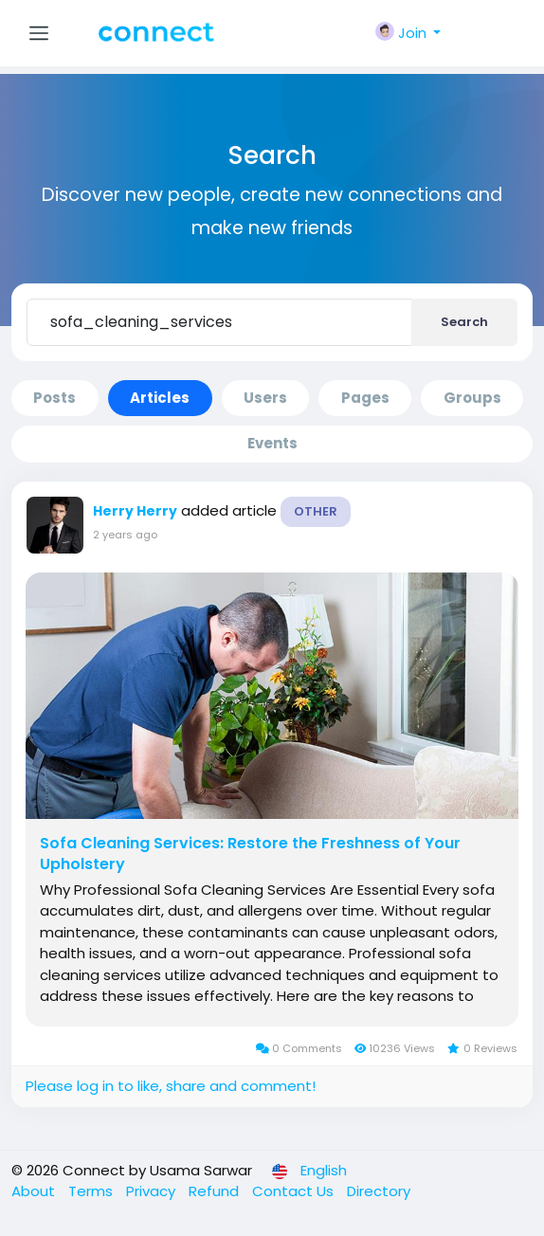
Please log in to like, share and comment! (171, 1086)
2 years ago (125, 534)
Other (315, 511)
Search (464, 322)
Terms (92, 1191)
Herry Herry (135, 510)
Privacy (152, 1191)
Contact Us (294, 1191)
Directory (378, 1191)
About (35, 1191)
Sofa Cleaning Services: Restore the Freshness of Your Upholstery (250, 854)
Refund (216, 1191)
